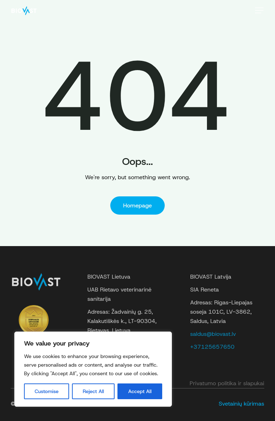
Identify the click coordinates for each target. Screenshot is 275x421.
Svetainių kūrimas (241, 403)
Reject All (93, 391)
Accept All (139, 391)
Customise (47, 391)
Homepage (137, 205)
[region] (93, 369)
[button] (259, 10)
